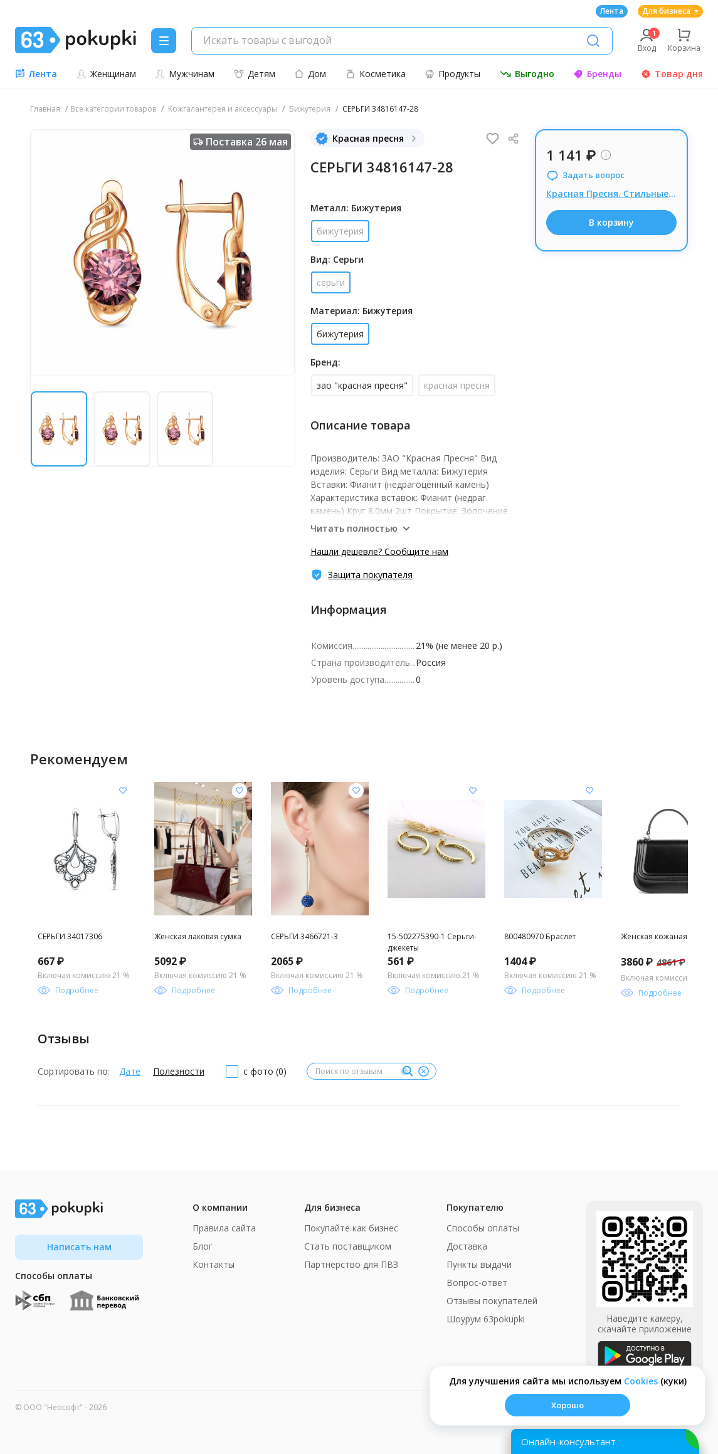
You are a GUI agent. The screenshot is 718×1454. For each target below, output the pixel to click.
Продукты (452, 74)
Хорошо (567, 1405)
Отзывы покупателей (491, 1301)
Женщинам (106, 74)
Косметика (376, 74)
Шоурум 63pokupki (485, 1319)
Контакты (214, 1264)
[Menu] (163, 40)
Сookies (641, 1381)
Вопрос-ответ (476, 1282)
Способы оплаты (482, 1228)
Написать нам (79, 1247)
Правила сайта (224, 1228)
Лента (611, 11)
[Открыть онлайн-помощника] (605, 1441)
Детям (254, 74)
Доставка (466, 1246)
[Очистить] (423, 1071)
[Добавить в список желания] (122, 790)
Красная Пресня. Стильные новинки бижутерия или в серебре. (611, 193)
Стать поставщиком (347, 1246)
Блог (203, 1246)
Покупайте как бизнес (351, 1228)
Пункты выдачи (479, 1264)
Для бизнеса (670, 11)
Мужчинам (184, 74)
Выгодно (527, 74)
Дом (310, 74)
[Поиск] (593, 41)
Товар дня (672, 74)
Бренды (597, 74)
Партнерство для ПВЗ (351, 1264)
